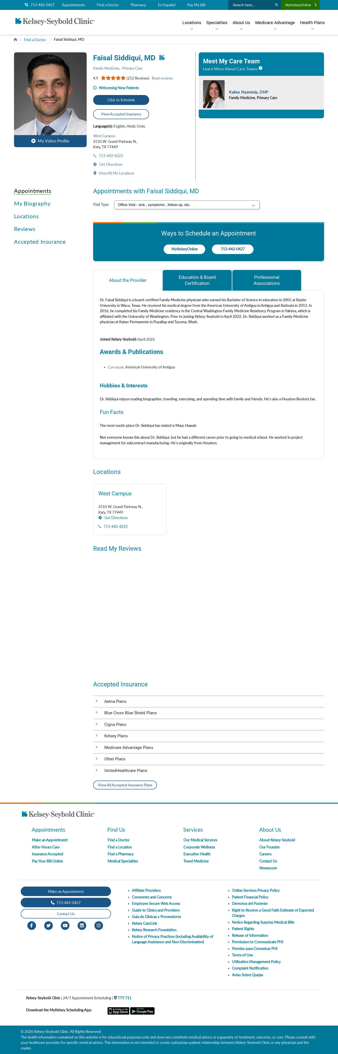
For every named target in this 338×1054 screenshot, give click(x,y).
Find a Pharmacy (121, 854)
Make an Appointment (49, 840)
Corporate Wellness (199, 847)
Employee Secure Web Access (156, 903)
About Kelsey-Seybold (277, 840)
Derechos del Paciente (250, 903)
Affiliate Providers (146, 890)
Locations (26, 216)
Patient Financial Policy (250, 897)
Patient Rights (243, 928)
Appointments (73, 5)
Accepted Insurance (40, 241)
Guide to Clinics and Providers (156, 910)
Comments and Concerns (152, 897)
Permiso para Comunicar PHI (254, 948)
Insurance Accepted (47, 854)
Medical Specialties (123, 861)
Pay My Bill (196, 5)
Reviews (24, 228)
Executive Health (196, 854)
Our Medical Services (200, 840)
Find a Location (120, 847)
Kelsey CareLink (144, 923)
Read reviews (162, 78)
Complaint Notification (250, 968)
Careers (265, 854)
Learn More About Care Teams (230, 68)
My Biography (32, 203)
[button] (50, 99)
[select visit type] (187, 204)
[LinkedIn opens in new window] (82, 925)
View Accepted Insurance (121, 114)
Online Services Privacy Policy (256, 890)
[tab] (127, 280)
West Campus (104, 136)
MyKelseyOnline (300, 5)
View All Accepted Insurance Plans (125, 785)
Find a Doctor (108, 5)
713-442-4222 (110, 155)
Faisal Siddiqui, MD (69, 39)
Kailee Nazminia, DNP (248, 92)
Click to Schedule (121, 100)
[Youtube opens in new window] (65, 925)
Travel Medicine (196, 861)
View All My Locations (116, 173)
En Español (166, 5)
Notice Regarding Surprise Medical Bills (263, 922)
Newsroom (268, 868)
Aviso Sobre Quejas (247, 975)
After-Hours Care (45, 847)
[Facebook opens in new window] (31, 925)
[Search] (276, 5)
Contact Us (268, 861)
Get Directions (110, 164)
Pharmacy (138, 5)
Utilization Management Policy (256, 961)
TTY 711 (122, 998)
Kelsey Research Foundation (154, 930)
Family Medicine (106, 68)
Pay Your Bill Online (47, 861)
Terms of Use (242, 955)
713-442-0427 (40, 5)
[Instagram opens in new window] (98, 925)
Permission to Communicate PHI (257, 942)
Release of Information (250, 935)
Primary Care (132, 68)
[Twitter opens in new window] (48, 925)
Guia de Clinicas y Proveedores (156, 916)
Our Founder (269, 847)
